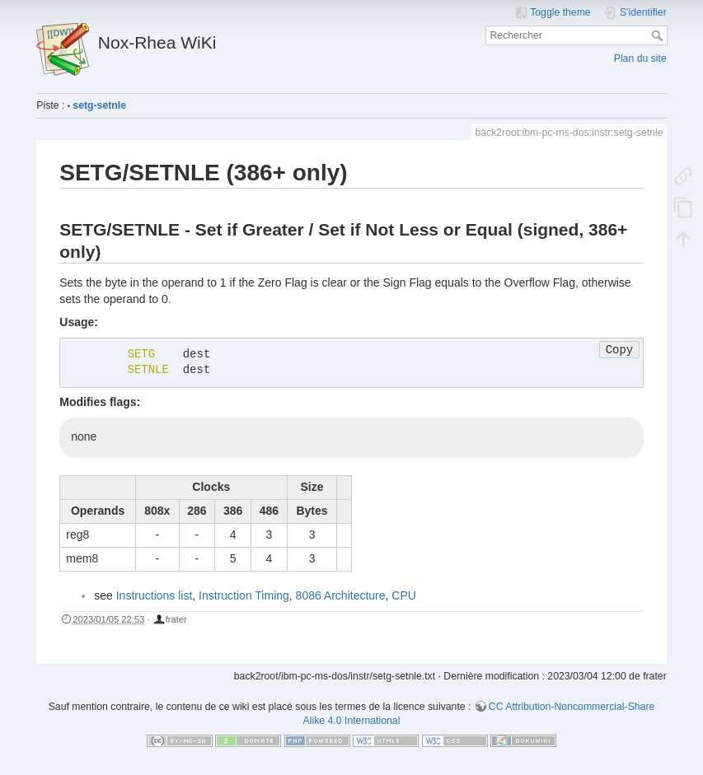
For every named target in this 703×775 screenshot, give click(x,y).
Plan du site (640, 58)
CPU (403, 595)
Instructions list (154, 595)
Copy (620, 350)
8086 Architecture (341, 595)
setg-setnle (99, 105)
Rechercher (659, 35)
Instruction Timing (244, 595)
